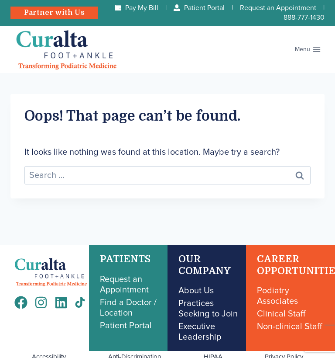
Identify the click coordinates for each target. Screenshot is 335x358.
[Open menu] (308, 49)
